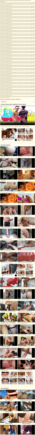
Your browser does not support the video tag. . (17, 115)
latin (20, 126)
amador (23, 126)
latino (9, 126)
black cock (16, 126)
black (12, 126)
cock (6, 126)
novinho (27, 126)
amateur (2, 126)
